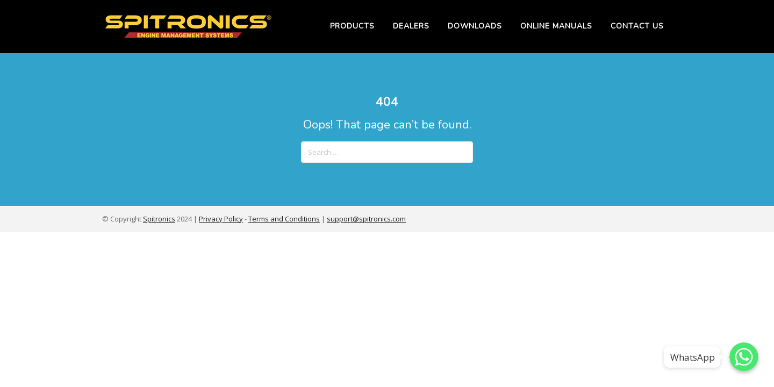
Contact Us (637, 26)
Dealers (411, 26)
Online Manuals (556, 26)
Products (352, 26)
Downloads (475, 26)
